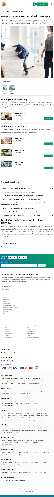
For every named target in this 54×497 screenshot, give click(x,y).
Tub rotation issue (7, 442)
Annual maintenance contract (10, 378)
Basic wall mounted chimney (9, 472)
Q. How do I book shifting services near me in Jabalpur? (16, 188)
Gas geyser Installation (36, 420)
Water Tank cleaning (7, 432)
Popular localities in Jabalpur (9, 243)
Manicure (10, 391)
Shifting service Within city (4, 89)
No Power (10, 401)
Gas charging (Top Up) (8, 383)
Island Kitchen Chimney (25, 472)
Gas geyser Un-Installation (21, 420)
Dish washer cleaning (20, 480)
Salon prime (14, 393)
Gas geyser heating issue (20, 418)
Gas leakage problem (8, 381)
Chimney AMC (42, 472)
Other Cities (4, 247)
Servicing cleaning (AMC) (8, 405)
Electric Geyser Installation (9, 415)
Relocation (46, 381)
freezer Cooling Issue (25, 403)
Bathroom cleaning (42, 430)
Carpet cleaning (15, 430)
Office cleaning (45, 428)
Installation (28, 381)
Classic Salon (5, 393)
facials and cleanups (37, 391)
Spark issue (46, 452)
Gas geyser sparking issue (36, 418)
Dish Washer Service (7, 480)
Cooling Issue (33, 401)
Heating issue (5, 455)
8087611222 (7, 360)
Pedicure (17, 391)
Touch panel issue (36, 452)
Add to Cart (48, 119)
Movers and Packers (17, 11)
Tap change (21, 465)
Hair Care (22, 393)
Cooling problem (36, 378)
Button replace (36, 442)
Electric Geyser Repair (8, 413)
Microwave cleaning (24, 455)
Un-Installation (37, 381)
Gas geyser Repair (7, 418)
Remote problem (20, 383)
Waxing (4, 391)
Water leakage (19, 381)
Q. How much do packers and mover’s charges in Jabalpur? (18, 192)
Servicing (4, 462)
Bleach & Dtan (26, 391)
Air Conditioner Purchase (33, 383)
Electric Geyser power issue (40, 413)
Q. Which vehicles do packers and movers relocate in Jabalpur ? (19, 208)
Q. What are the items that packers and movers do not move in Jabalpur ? (22, 196)
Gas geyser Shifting (7, 420)
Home (2, 11)
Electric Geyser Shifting (42, 415)
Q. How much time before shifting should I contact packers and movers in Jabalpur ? (25, 212)
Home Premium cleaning (21, 428)
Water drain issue (39, 440)
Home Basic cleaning (7, 428)
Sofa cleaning (6, 430)
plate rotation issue (24, 452)
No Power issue (18, 442)
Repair (22, 378)
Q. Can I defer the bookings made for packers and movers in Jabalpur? (21, 215)
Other (28, 393)
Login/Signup (42, 4)
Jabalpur (8, 11)
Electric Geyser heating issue (23, 413)
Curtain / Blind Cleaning (28, 430)
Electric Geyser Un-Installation (26, 415)
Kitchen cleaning (35, 428)
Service (28, 378)
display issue (29, 440)
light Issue (17, 401)
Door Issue (25, 401)
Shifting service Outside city (12, 89)
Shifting (4, 465)
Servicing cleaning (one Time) (10, 403)
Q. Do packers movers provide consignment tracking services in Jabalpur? (22, 199)
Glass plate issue (12, 452)
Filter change (25, 462)
